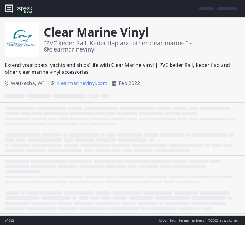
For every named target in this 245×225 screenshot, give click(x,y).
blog (163, 220)
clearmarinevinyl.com (82, 83)
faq (173, 220)
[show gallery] (22, 39)
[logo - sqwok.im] (20, 9)
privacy (198, 220)
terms (184, 220)
